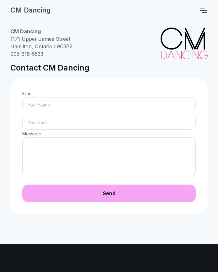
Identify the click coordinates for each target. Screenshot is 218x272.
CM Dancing (30, 10)
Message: (32, 133)
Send (109, 193)
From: (28, 93)
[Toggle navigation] (203, 10)
